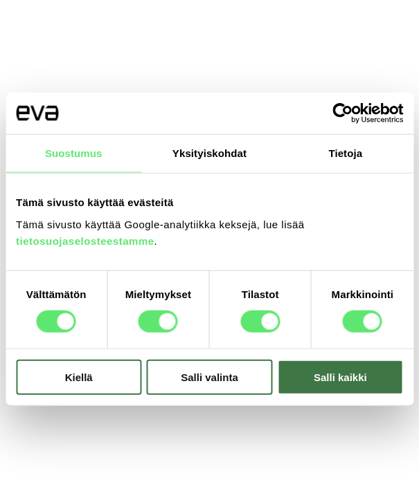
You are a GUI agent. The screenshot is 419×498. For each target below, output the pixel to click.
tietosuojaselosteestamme (85, 240)
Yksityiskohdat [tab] (209, 153)
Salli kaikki (340, 376)
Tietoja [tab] (345, 153)
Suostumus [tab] (73, 153)
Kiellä (79, 376)
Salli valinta (209, 376)
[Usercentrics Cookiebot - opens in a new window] (342, 113)
